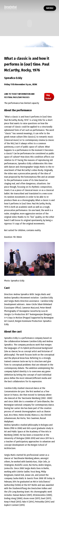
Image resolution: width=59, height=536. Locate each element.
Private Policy (24, 528)
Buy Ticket (48, 97)
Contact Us (36, 528)
